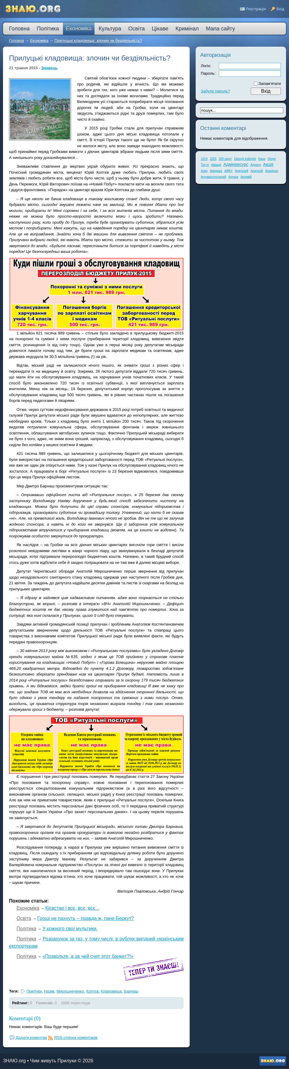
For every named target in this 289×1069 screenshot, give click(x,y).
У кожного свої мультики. (70, 928)
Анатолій (256, 170)
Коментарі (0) (24, 1018)
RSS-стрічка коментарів (76, 1037)
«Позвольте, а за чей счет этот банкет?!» (88, 956)
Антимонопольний (213, 177)
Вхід (280, 9)
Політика (26, 928)
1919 (204, 158)
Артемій (246, 177)
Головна (16, 40)
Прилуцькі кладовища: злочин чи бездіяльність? (98, 40)
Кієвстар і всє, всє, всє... (72, 908)
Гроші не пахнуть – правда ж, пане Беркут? (85, 918)
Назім (49, 991)
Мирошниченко (70, 991)
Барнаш (131, 991)
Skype (272, 158)
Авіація (216, 164)
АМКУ (228, 170)
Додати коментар (31, 1037)
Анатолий (241, 170)
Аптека (233, 177)
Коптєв (92, 991)
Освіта (24, 918)
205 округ (225, 158)
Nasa (261, 158)
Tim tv (205, 164)
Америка (216, 170)
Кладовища (111, 991)
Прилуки (34, 991)
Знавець (49, 68)
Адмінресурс (235, 164)
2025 (213, 158)
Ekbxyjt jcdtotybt (245, 158)
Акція (268, 164)
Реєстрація (256, 9)
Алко (204, 170)
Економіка (39, 40)
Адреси (255, 164)
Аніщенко (271, 170)
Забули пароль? (215, 91)
